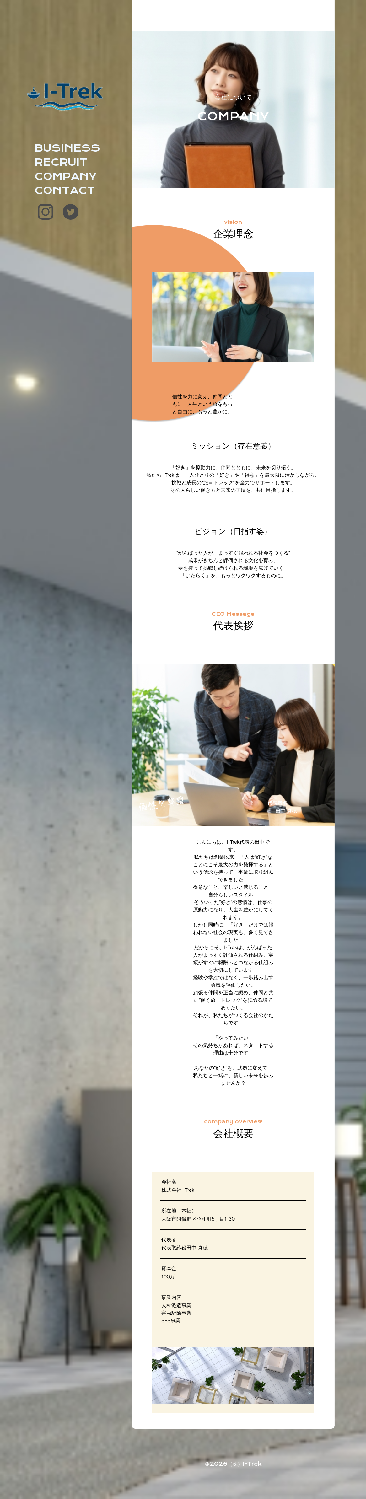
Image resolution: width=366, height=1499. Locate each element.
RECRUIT (61, 162)
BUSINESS (67, 148)
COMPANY (66, 176)
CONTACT (65, 190)
